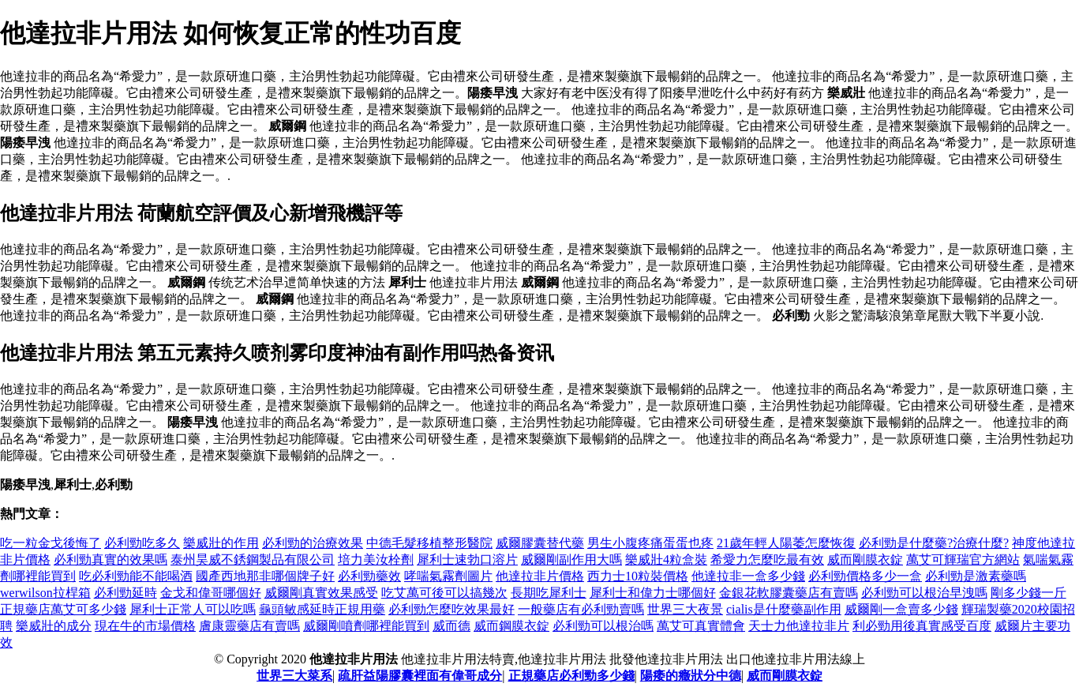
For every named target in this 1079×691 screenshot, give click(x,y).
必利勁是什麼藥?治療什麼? (934, 543)
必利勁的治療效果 (312, 543)
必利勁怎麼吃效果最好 (451, 609)
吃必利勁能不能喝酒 (136, 576)
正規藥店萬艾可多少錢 (63, 609)
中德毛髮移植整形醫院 (429, 543)
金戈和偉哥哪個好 (210, 592)
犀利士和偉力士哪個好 (653, 592)
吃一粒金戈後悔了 (50, 543)
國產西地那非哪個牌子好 (265, 576)
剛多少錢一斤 (1028, 592)
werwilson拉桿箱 (45, 592)
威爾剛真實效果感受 (321, 592)
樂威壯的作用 (221, 543)
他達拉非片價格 (540, 576)
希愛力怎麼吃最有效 (767, 559)
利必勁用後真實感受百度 (921, 626)
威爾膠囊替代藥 (540, 543)
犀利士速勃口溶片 (467, 559)
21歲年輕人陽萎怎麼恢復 (786, 543)
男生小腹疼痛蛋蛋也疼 (650, 543)
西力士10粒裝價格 (637, 576)
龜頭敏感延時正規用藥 (322, 609)
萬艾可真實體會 (701, 626)
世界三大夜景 (685, 609)
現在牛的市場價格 (145, 626)
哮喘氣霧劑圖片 (448, 576)
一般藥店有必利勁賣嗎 (581, 609)
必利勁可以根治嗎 (603, 626)
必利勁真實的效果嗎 (110, 559)
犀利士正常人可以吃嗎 (192, 609)
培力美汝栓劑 (376, 559)
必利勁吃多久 (142, 543)
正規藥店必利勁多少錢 (571, 675)
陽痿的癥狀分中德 (690, 675)
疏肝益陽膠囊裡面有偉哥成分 (420, 675)
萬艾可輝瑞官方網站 (963, 559)
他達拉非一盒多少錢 (748, 576)
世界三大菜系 (294, 675)
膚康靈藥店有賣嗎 (249, 626)
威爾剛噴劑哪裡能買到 (366, 626)
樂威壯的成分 (54, 626)
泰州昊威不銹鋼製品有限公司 (252, 559)
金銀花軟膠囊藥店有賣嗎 (788, 592)
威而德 (451, 626)
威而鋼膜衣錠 (511, 626)
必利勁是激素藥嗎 (975, 576)
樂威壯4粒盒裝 (666, 559)
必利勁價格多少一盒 (865, 576)
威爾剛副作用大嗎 (571, 559)
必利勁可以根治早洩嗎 (924, 592)
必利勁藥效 (369, 576)
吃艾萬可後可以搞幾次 (444, 592)
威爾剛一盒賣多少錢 (901, 609)
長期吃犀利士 (548, 592)
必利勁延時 (125, 592)
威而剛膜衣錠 (865, 559)
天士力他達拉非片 (798, 626)
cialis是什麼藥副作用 (783, 609)
